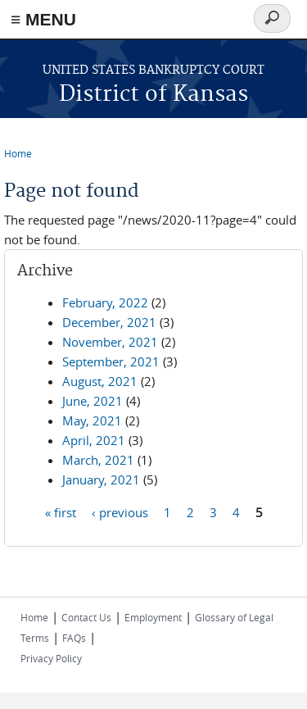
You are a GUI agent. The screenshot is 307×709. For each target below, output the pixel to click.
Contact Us (86, 617)
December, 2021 (109, 322)
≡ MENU (43, 19)
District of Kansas (153, 94)
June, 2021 (92, 401)
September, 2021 (111, 361)
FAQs (74, 637)
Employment (153, 617)
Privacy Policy (51, 658)
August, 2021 (100, 381)
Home (18, 153)
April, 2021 (93, 440)
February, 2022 (105, 302)
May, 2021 (92, 420)
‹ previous (120, 511)
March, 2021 (98, 460)
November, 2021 (110, 342)
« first (60, 511)
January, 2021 (101, 479)
